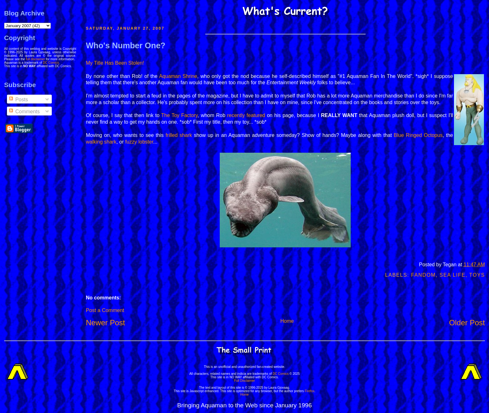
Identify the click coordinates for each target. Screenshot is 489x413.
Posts (18, 99)
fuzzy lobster (139, 142)
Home (287, 321)
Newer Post (105, 322)
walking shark (101, 142)
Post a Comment (105, 310)
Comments (24, 111)
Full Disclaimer (244, 380)
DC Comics (51, 62)
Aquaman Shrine (178, 76)
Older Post (467, 322)
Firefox (309, 391)
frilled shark (178, 135)
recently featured (246, 115)
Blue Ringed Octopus (418, 135)
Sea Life (452, 275)
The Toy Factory (179, 115)
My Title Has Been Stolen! (115, 63)
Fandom (423, 275)
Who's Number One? (125, 45)
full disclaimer (35, 59)
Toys (477, 275)
